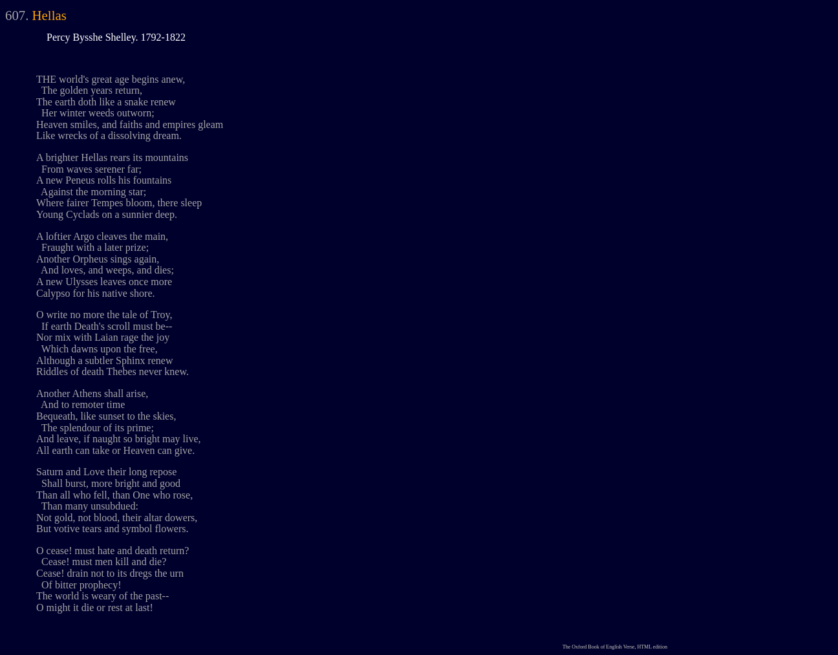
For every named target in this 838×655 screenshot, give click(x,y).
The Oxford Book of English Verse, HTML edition (615, 647)
